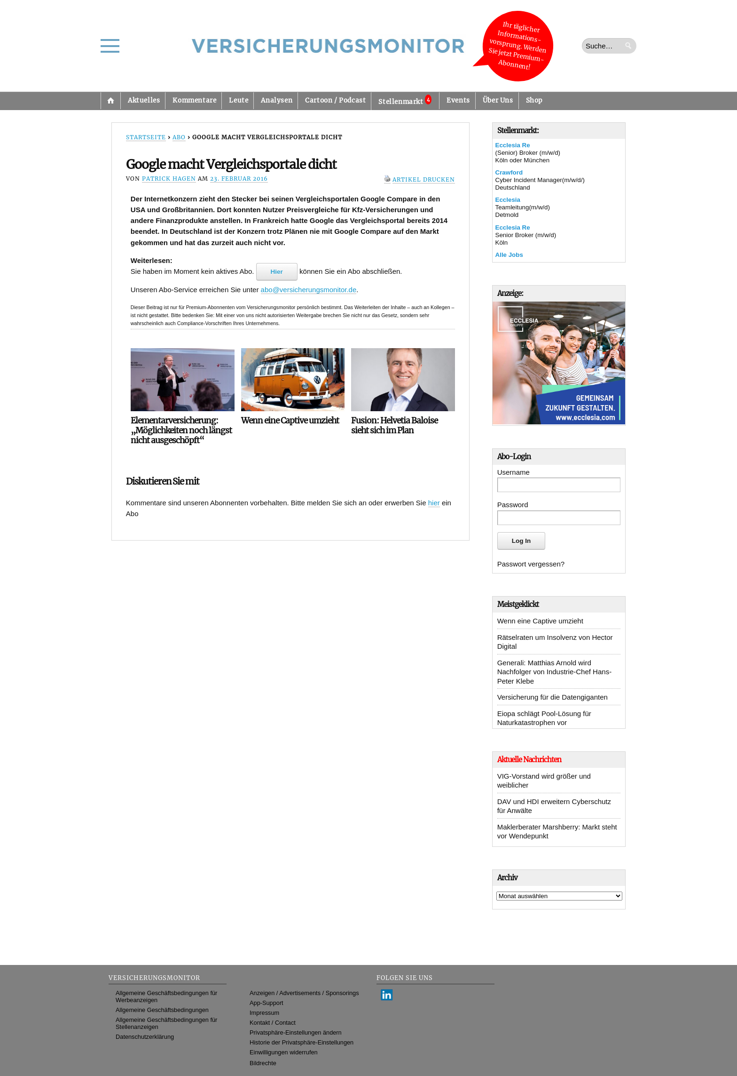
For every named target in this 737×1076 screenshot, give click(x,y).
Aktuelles (144, 100)
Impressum (264, 1012)
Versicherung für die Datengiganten (552, 697)
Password (512, 505)
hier (434, 503)
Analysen (276, 100)
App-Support (266, 1002)
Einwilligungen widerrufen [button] (284, 1052)
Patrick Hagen (169, 178)
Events (458, 100)
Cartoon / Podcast (335, 100)
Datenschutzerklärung (145, 1036)
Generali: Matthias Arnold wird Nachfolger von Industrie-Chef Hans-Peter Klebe (554, 672)
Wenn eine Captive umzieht (540, 621)
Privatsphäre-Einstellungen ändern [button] (296, 1032)
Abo (179, 137)
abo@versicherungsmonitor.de (309, 290)
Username (513, 472)
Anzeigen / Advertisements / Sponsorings (304, 992)
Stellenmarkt (404, 100)
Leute (238, 100)
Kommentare (194, 100)
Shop (534, 100)
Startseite (110, 100)
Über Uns (498, 100)
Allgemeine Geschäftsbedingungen (162, 1009)
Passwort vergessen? (531, 564)
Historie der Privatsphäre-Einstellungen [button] (301, 1042)
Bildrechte (263, 1063)
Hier (277, 271)
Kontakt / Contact (273, 1022)
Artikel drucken (423, 179)
